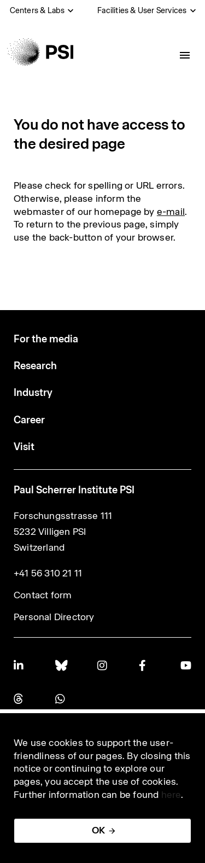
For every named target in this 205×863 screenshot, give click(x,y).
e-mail (171, 211)
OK (98, 830)
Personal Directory (54, 616)
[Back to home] (40, 52)
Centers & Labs (37, 10)
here (171, 794)
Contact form (43, 595)
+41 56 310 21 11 (48, 573)
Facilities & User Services (141, 10)
